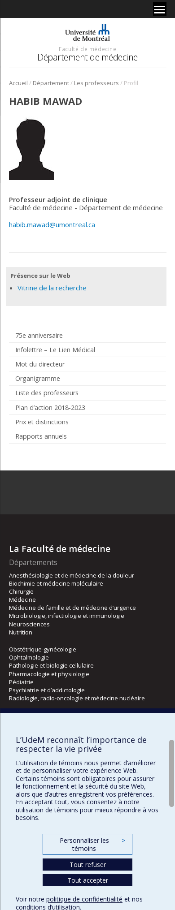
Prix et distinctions (42, 422)
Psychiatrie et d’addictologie (47, 690)
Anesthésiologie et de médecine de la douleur (71, 575)
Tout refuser (88, 864)
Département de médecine (87, 57)
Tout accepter (87, 880)
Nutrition (20, 632)
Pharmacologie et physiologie (49, 674)
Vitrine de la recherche (52, 287)
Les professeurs (96, 83)
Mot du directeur (40, 364)
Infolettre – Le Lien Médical (55, 349)
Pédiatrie (21, 682)
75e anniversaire (39, 335)
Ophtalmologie (29, 657)
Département (51, 83)
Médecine (22, 599)
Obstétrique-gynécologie (42, 649)
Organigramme (37, 378)
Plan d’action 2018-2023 (50, 407)
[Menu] (159, 9)
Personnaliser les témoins (92, 844)
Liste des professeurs (47, 392)
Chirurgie (21, 591)
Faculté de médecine (87, 48)
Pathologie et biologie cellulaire (51, 665)
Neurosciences (29, 624)
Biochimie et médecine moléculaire (56, 583)
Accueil (18, 83)
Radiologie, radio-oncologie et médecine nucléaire (77, 698)
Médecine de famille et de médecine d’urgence (72, 608)
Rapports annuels (41, 436)
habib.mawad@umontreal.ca (52, 224)
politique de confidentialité (84, 899)
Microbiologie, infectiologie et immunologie (66, 616)
